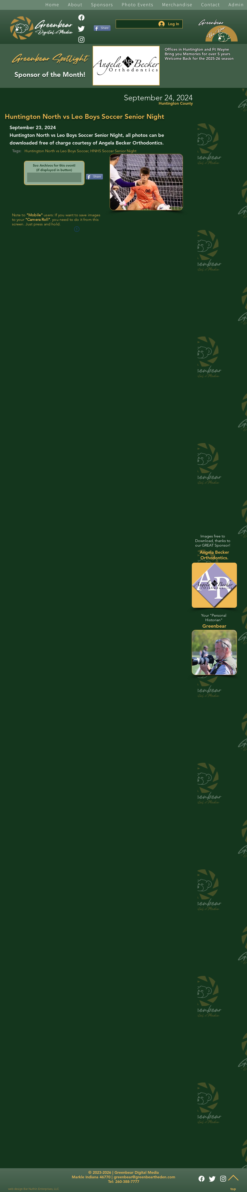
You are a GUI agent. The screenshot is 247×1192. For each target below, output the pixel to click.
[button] (75, 5)
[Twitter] (81, 28)
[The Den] (221, 33)
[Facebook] (81, 17)
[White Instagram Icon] (81, 40)
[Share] (102, 28)
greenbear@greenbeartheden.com (144, 1177)
